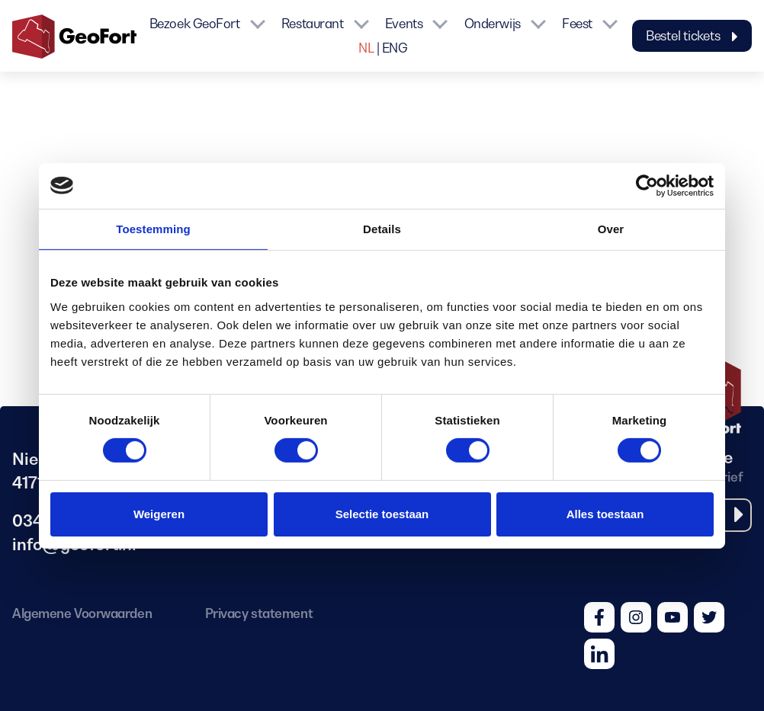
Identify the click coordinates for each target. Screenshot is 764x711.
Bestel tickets (692, 35)
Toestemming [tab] (153, 228)
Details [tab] (382, 228)
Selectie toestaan (382, 514)
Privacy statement (259, 613)
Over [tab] (611, 228)
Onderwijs (492, 23)
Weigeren (159, 514)
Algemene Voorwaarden (82, 613)
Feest (577, 23)
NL (366, 48)
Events (403, 23)
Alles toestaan (605, 514)
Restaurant (312, 23)
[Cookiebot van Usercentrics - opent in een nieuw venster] (647, 185)
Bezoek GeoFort (194, 23)
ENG (395, 48)
